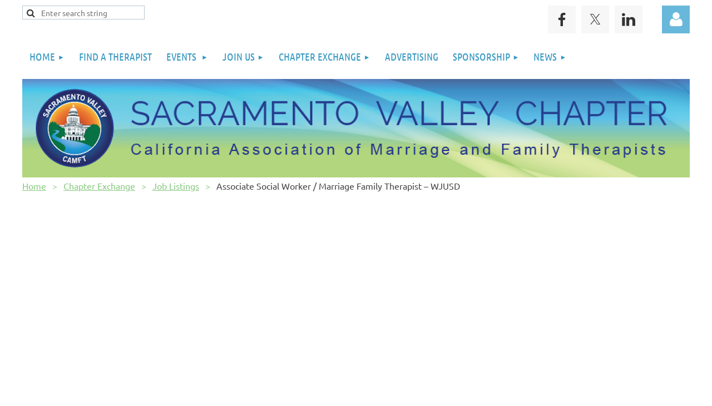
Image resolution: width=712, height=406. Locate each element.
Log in (676, 19)
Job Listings (175, 185)
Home (34, 185)
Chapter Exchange (99, 185)
